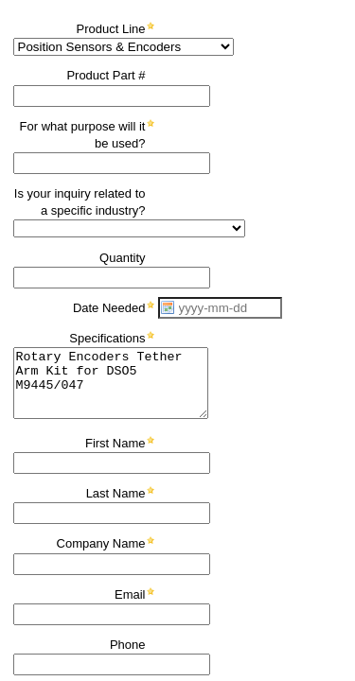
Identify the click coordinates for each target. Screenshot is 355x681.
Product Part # (105, 75)
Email (130, 594)
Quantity (122, 258)
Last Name (116, 493)
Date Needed (109, 308)
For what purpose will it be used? (83, 134)
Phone (128, 644)
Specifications (107, 338)
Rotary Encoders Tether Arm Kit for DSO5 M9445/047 (110, 383)
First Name (115, 443)
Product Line (111, 29)
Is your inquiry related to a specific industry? (80, 202)
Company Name (101, 543)
